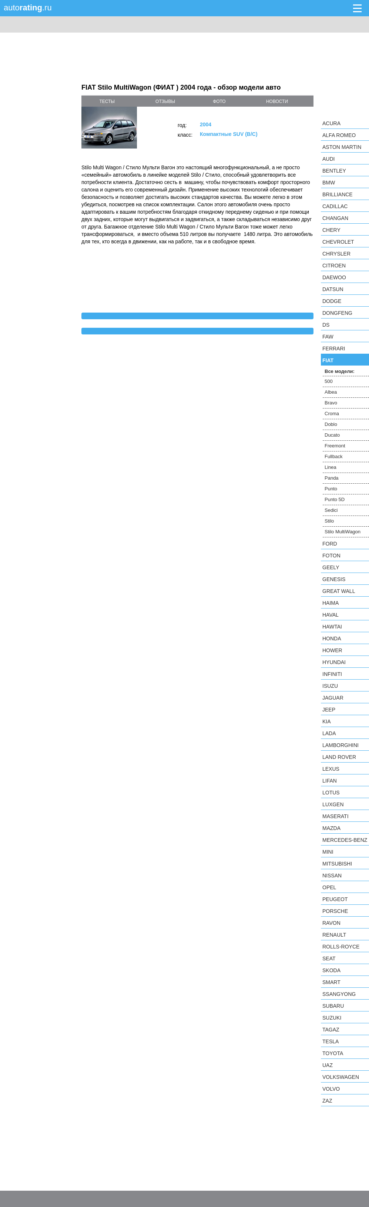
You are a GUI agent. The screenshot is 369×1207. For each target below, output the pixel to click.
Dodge (331, 301)
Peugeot (335, 899)
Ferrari (333, 348)
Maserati (335, 816)
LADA (329, 733)
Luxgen (333, 804)
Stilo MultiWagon (342, 531)
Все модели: (340, 371)
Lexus (330, 769)
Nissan (332, 875)
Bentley (334, 171)
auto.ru (28, 7)
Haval (330, 615)
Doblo (331, 424)
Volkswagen (340, 1077)
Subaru (333, 1006)
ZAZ (327, 1101)
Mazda (331, 828)
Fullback (333, 456)
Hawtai (332, 627)
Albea (331, 392)
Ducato (332, 435)
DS (325, 325)
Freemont (335, 446)
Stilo (329, 521)
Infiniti (332, 674)
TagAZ (330, 1030)
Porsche (335, 911)
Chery (331, 230)
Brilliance (337, 194)
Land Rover (339, 757)
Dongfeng (337, 313)
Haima (330, 603)
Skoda (331, 970)
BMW (328, 183)
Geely (330, 567)
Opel (329, 887)
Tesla (330, 1041)
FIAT (327, 360)
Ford (329, 544)
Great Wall (338, 591)
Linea (330, 467)
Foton (331, 556)
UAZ (327, 1065)
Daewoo (334, 277)
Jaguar (332, 698)
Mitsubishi (337, 864)
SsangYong (339, 994)
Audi (328, 159)
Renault (334, 935)
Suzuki (331, 1018)
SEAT (329, 958)
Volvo (331, 1089)
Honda (331, 638)
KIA (326, 721)
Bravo (331, 403)
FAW (327, 337)
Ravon (331, 923)
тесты (107, 101)
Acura (331, 123)
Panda (332, 478)
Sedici (331, 510)
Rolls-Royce (340, 947)
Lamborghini (340, 745)
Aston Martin (341, 147)
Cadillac (335, 206)
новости (277, 101)
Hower (332, 650)
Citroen (334, 266)
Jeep (328, 710)
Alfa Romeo (339, 135)
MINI (327, 852)
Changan (335, 218)
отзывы (165, 101)
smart (331, 982)
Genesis (333, 579)
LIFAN (329, 781)
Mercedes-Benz (344, 840)
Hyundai (334, 662)
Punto (331, 488)
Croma (332, 413)
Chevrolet (338, 242)
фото (219, 101)
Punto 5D (335, 499)
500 (329, 381)
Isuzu (330, 686)
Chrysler (336, 254)
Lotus (331, 793)
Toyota (332, 1053)
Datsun (332, 289)
